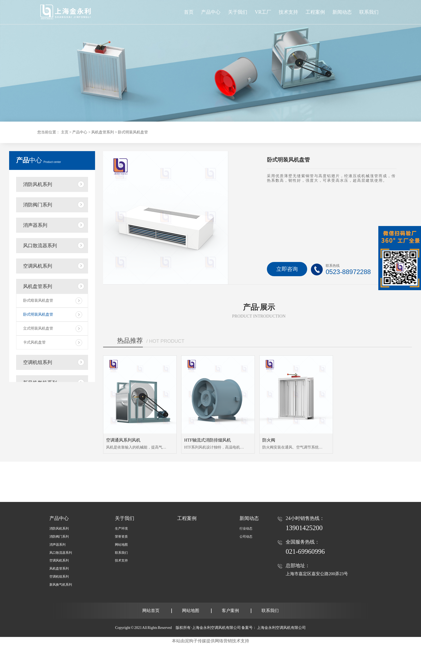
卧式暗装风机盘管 (38, 300)
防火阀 (268, 440)
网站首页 (150, 610)
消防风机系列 (37, 184)
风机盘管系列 (102, 132)
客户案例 (230, 610)
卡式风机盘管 (34, 342)
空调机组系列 (37, 362)
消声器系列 (35, 225)
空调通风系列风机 (123, 440)
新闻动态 (249, 518)
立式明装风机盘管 (38, 328)
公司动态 (245, 536)
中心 (38, 160)
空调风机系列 (37, 266)
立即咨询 (287, 269)
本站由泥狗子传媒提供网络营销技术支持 (210, 641)
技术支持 (121, 560)
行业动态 (245, 528)
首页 (189, 12)
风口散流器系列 (40, 245)
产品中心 (210, 12)
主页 (64, 132)
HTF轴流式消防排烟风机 (207, 440)
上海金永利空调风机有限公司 (281, 628)
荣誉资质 (121, 536)
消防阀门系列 (37, 204)
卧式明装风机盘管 (133, 132)
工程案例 (187, 518)
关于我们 (124, 518)
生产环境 (121, 528)
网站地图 (121, 544)
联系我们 (121, 553)
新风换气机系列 (60, 584)
